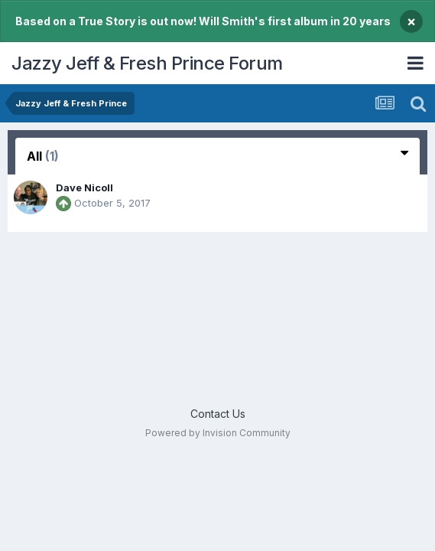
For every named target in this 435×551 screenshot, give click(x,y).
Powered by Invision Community (218, 433)
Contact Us (217, 413)
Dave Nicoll (84, 187)
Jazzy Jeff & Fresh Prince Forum (147, 63)
